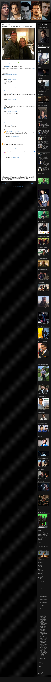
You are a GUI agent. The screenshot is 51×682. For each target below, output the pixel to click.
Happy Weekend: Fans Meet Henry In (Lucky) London (45, 161)
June (41, 662)
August (41, 659)
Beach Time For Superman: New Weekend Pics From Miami (45, 138)
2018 (40, 574)
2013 (40, 673)
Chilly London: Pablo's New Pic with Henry (43, 594)
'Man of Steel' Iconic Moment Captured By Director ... (43, 586)
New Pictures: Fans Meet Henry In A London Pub (43, 592)
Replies (6, 129)
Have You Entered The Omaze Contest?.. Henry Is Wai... (43, 600)
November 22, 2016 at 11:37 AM (12, 111)
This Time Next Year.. (43, 615)
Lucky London (10, 74)
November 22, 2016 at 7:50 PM (12, 148)
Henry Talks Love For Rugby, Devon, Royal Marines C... (43, 627)
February (41, 667)
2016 (40, 577)
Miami (34, 68)
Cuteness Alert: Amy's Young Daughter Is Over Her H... (43, 639)
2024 (40, 566)
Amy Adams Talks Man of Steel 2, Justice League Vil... (43, 648)
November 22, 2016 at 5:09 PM (14, 136)
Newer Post (4, 183)
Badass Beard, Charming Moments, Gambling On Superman (43, 623)
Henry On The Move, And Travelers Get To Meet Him (43, 617)
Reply (4, 90)
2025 (40, 565)
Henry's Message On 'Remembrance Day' (43, 637)
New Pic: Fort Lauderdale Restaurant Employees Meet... (43, 609)
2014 (40, 672)
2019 (40, 573)
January (41, 669)
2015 (40, 670)
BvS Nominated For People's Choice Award (43, 620)
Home (18, 183)
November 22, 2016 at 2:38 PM (14, 131)
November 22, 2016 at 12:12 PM (12, 118)
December (41, 578)
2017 (40, 576)
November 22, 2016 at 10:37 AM (12, 105)
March (41, 666)
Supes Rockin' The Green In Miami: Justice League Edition (45, 145)
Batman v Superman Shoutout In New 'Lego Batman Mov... (43, 651)
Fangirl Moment (6, 74)
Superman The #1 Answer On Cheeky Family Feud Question (43, 633)
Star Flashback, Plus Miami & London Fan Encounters (43, 642)
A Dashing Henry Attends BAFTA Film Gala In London (45, 154)
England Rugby (7, 66)
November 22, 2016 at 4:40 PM (10, 143)
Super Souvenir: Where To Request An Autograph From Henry (45, 168)
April (41, 665)
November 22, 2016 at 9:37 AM (12, 87)
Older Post (33, 183)
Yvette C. (7, 131)
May (41, 663)
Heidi (4, 143)
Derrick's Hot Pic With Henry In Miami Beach (45, 131)
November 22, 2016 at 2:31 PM (12, 125)
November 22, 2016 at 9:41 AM (12, 99)
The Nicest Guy (15, 74)
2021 (40, 570)
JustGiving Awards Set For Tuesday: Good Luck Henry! (43, 606)
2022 (40, 569)
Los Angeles (3, 69)
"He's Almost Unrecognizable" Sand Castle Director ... (43, 582)
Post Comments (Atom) (20, 186)
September (42, 658)
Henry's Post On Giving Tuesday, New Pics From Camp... (43, 589)
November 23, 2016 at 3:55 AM (14, 157)
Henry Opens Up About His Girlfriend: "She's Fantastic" (45, 124)
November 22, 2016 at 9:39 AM (12, 93)
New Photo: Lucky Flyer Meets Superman (43, 654)
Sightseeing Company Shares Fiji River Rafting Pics (43, 597)
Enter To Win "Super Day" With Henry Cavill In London (43, 613)
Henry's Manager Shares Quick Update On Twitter (43, 630)
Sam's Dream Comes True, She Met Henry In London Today (43, 603)
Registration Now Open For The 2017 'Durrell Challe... (43, 645)
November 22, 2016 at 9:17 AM (12, 79)
